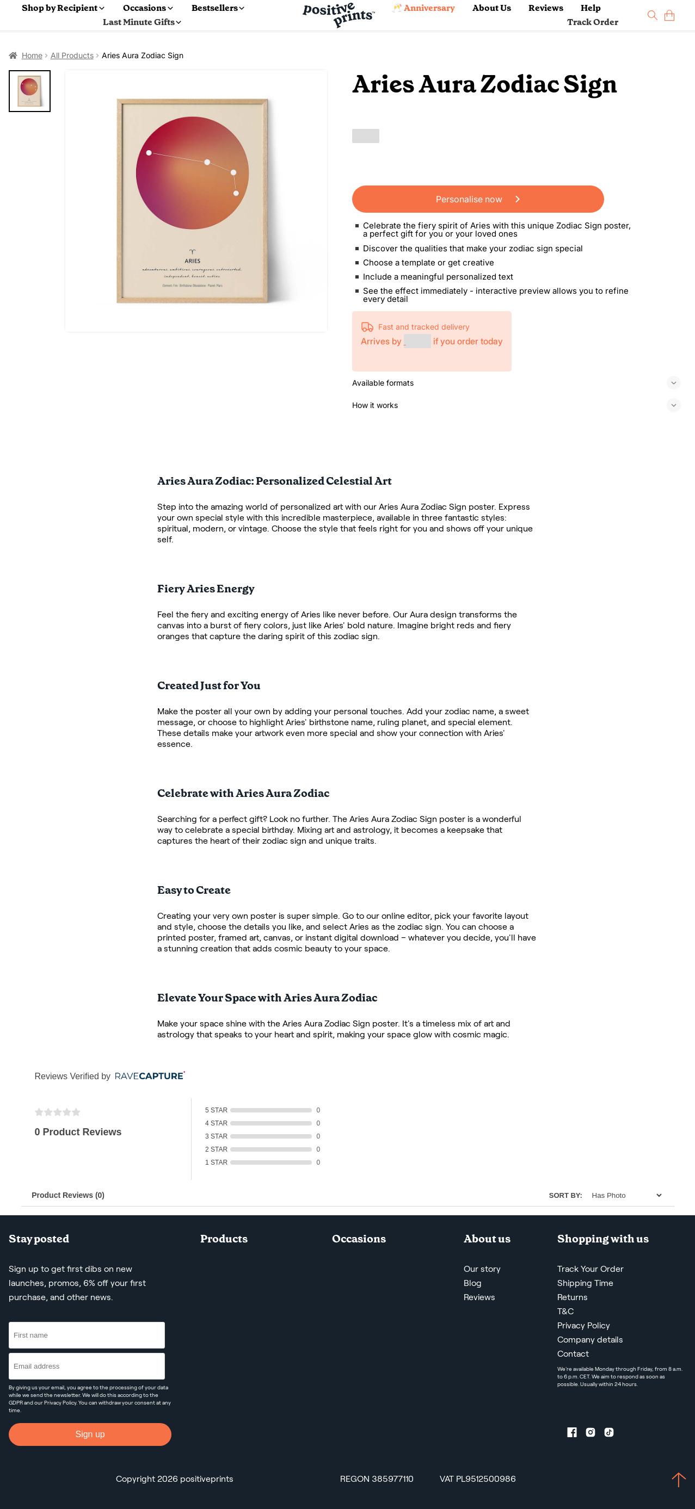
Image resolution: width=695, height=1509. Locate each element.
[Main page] (339, 15)
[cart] (669, 15)
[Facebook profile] (576, 1434)
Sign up (89, 1434)
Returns (572, 1297)
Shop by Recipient (63, 8)
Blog (473, 1283)
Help (591, 8)
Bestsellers (218, 8)
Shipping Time (585, 1283)
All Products (72, 55)
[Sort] (624, 1195)
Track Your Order (590, 1268)
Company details (590, 1339)
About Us (491, 8)
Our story (482, 1268)
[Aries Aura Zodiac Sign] (196, 201)
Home (32, 55)
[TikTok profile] (613, 1434)
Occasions (148, 8)
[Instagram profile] (595, 1434)
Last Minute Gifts (142, 22)
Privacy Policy (60, 1403)
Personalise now (478, 199)
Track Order (592, 22)
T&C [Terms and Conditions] (565, 1311)
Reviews (545, 8)
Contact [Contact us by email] (573, 1353)
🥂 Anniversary (423, 8)
